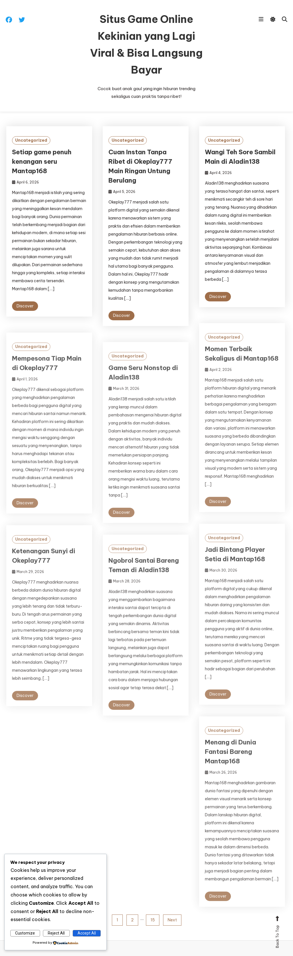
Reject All (56, 933)
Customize (25, 933)
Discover (25, 306)
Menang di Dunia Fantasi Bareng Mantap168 (230, 760)
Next (172, 920)
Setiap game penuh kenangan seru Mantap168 (42, 161)
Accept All (87, 933)
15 (153, 920)
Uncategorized (31, 140)
